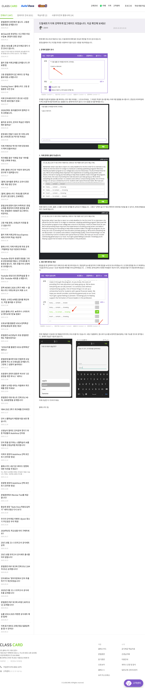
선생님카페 (126, 654)
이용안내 (125, 659)
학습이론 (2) (42, 15)
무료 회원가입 (140, 5)
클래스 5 (101, 670)
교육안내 (94, 5)
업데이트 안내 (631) (25, 15)
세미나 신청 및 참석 (129, 664)
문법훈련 (101, 654)
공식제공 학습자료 (128, 649)
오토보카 (101, 664)
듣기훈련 (101, 659)
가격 (109, 5)
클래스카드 (102, 649)
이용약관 (3, 661)
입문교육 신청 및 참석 (129, 670)
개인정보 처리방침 (16, 661)
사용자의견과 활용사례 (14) (63, 15)
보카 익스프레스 (104, 675)
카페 (103, 5)
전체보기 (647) (7, 15)
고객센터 (116, 5)
